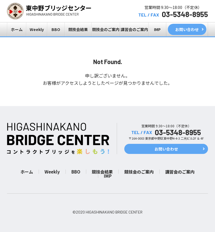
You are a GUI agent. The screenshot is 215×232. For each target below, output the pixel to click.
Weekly (37, 29)
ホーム (17, 29)
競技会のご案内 (106, 29)
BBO (56, 29)
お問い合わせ (187, 29)
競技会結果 (78, 29)
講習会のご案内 (134, 29)
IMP (157, 29)
